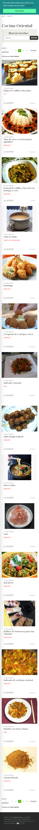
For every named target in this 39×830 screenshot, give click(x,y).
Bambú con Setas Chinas (16, 729)
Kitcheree (9, 582)
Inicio (3, 16)
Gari (6, 534)
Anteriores (5, 51)
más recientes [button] (14, 56)
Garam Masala (11, 777)
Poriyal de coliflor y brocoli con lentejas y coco (19, 189)
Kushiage (8, 285)
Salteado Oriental (12, 383)
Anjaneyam (7, 337)
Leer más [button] (29, 5)
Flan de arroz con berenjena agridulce (18, 140)
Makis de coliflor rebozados (17, 90)
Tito (5, 94)
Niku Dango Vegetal (13, 436)
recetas (9, 16)
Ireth (5, 386)
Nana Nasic (7, 145)
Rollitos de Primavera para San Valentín (19, 632)
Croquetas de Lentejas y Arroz (18, 334)
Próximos (33, 51)
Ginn (5, 732)
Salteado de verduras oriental (18, 680)
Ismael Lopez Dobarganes (12, 240)
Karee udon (9, 485)
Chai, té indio (10, 237)
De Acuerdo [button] (19, 11)
